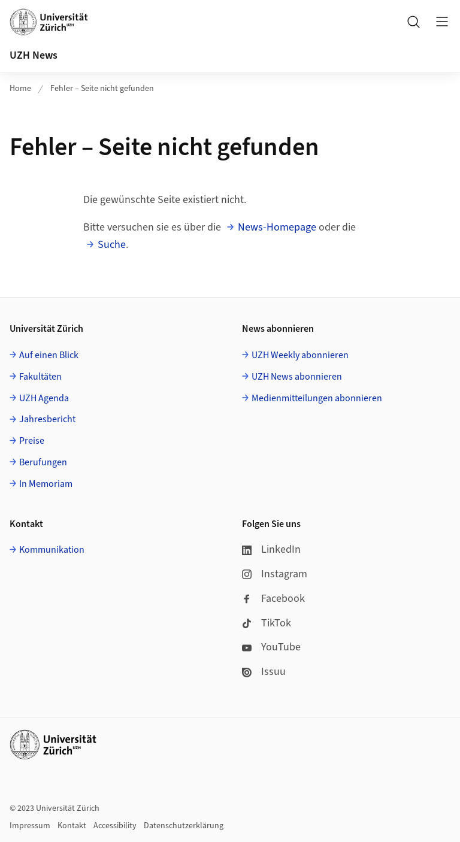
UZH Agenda (44, 398)
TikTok (266, 623)
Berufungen (43, 462)
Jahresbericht (47, 419)
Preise (31, 440)
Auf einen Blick (48, 355)
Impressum (30, 826)
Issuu (264, 671)
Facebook (273, 598)
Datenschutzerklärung (183, 826)
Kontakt (72, 826)
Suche (112, 244)
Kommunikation (51, 549)
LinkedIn (271, 549)
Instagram (274, 574)
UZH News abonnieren (297, 376)
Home (20, 89)
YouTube (271, 647)
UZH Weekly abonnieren (300, 355)
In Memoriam (45, 483)
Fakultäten (40, 376)
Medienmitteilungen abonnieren (317, 398)
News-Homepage (277, 227)
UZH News (34, 55)
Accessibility (115, 826)
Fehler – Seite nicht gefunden (102, 89)
